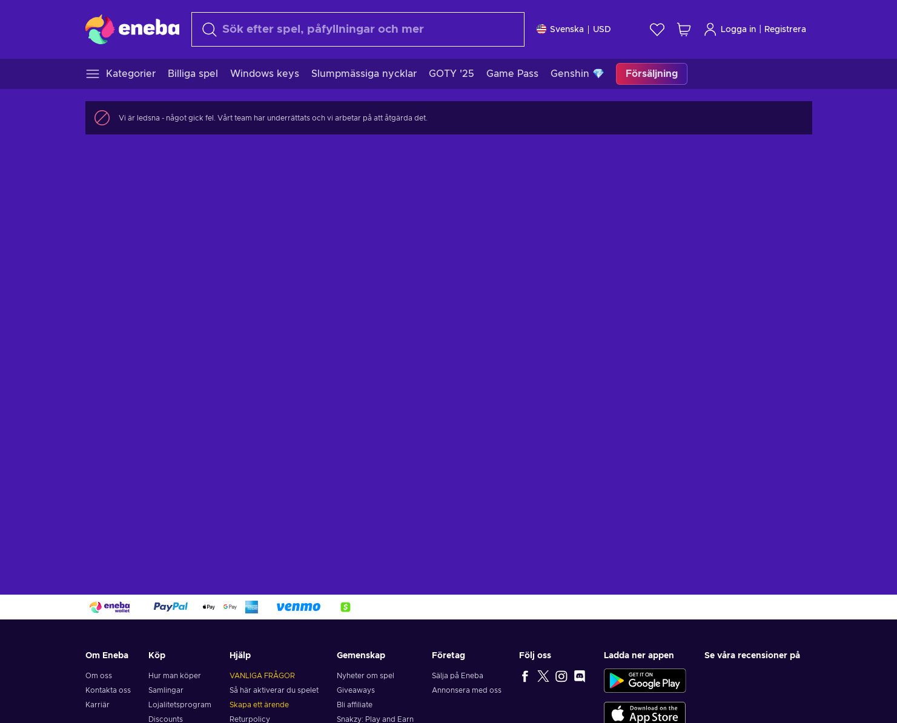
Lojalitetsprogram (179, 704)
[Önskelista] (657, 29)
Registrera (785, 29)
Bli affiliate (354, 704)
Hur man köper (174, 675)
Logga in (729, 29)
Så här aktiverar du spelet (274, 690)
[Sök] (358, 29)
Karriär (97, 704)
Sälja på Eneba (457, 675)
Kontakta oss (108, 690)
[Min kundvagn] (683, 29)
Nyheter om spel (365, 675)
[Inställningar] (574, 29)
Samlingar (166, 690)
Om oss (98, 675)
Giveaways (356, 690)
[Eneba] (132, 29)
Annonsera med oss (466, 690)
